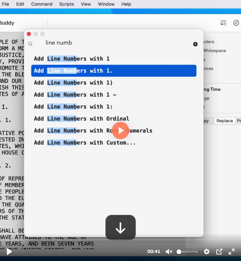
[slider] (121, 239)
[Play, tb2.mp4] (9, 251)
